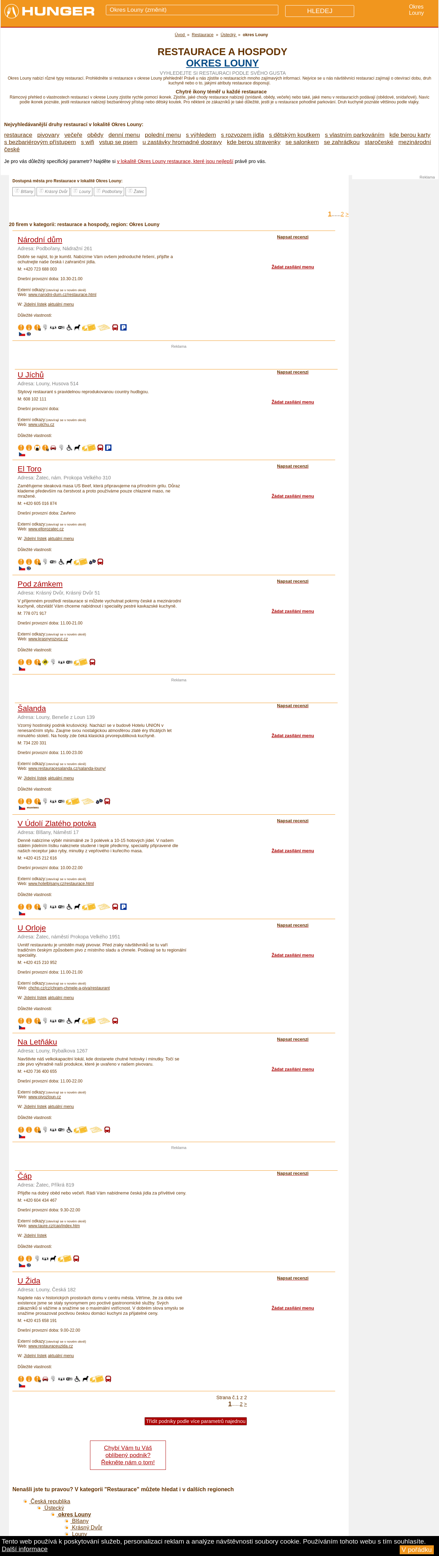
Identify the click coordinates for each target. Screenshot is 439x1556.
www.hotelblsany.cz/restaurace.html (61, 883)
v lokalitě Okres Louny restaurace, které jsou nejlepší (175, 161)
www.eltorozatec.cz (46, 529)
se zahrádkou (342, 142)
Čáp (25, 1176)
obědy (95, 134)
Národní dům (40, 239)
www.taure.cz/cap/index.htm (54, 1225)
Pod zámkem (40, 584)
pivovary (48, 134)
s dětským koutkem (294, 134)
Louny (81, 191)
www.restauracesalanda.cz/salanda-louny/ (67, 768)
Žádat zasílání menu (292, 266)
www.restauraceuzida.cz (50, 1346)
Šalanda (32, 708)
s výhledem (201, 134)
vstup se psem (118, 142)
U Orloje (32, 928)
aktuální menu (61, 304)
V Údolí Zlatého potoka (57, 823)
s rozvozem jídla (242, 134)
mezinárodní (414, 142)
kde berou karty (409, 134)
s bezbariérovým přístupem (40, 142)
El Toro (29, 469)
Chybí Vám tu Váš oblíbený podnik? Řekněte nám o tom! (127, 1455)
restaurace (18, 134)
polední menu (163, 134)
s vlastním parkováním (355, 134)
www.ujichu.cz (41, 424)
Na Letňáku (37, 1042)
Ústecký (50, 1508)
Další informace (25, 1549)
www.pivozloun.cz (44, 1097)
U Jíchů (31, 374)
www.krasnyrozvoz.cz (48, 639)
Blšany (23, 191)
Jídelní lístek (35, 304)
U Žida (29, 1281)
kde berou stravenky (253, 142)
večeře (73, 134)
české (12, 149)
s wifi (87, 142)
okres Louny (222, 63)
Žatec (136, 191)
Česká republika (46, 1501)
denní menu (124, 134)
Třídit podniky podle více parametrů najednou (196, 1421)
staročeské (379, 142)
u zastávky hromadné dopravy (182, 142)
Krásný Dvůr (53, 191)
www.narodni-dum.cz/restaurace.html (62, 294)
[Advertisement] (179, 358)
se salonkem (302, 142)
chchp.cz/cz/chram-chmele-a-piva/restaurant (69, 988)
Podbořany (109, 191)
